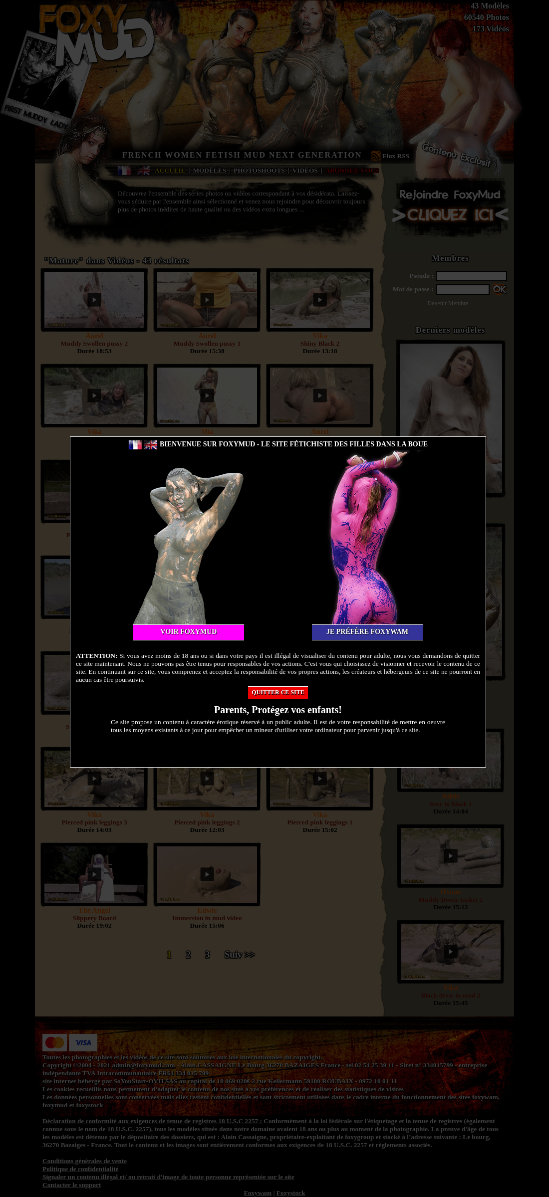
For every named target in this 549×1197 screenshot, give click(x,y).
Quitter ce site (278, 692)
